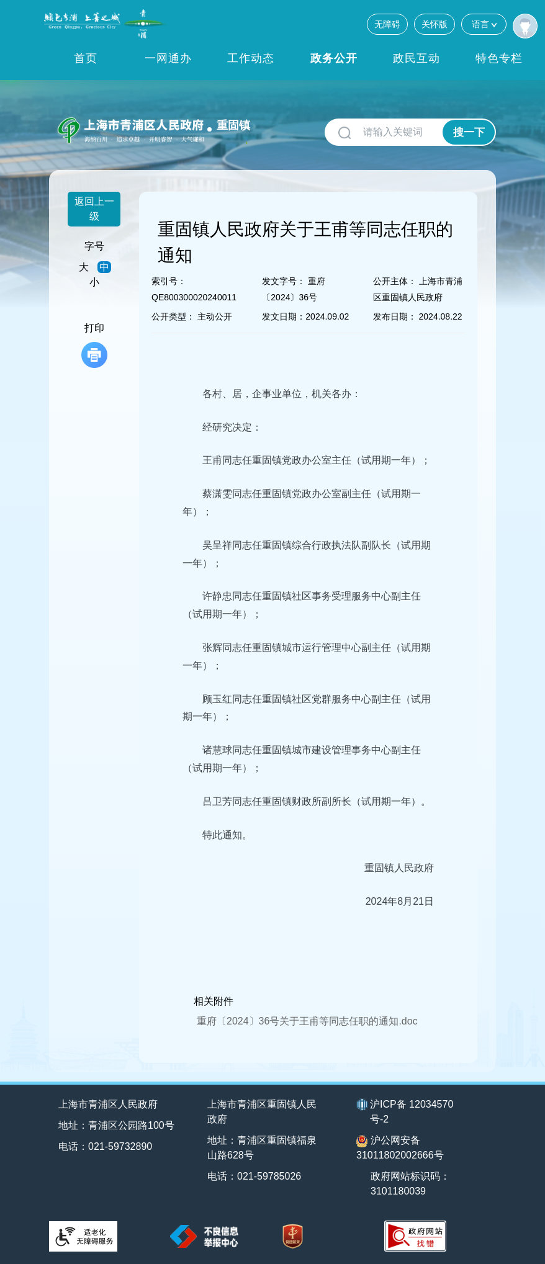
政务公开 (334, 58)
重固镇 (233, 125)
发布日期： (395, 316)
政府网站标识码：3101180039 (410, 1183)
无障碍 (387, 24)
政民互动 (416, 58)
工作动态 (250, 58)
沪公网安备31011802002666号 (400, 1147)
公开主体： (395, 281)
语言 (484, 24)
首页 (85, 58)
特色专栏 (499, 58)
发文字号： (283, 281)
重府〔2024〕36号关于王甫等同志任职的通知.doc (307, 1021)
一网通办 (168, 58)
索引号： (168, 281)
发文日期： (283, 316)
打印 (94, 345)
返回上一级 (94, 209)
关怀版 (434, 24)
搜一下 (469, 132)
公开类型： (173, 316)
